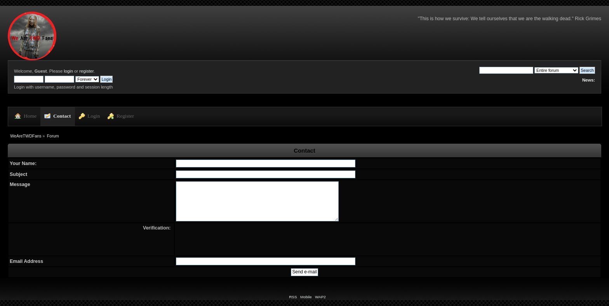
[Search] (506, 70)
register (86, 71)
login (68, 71)
